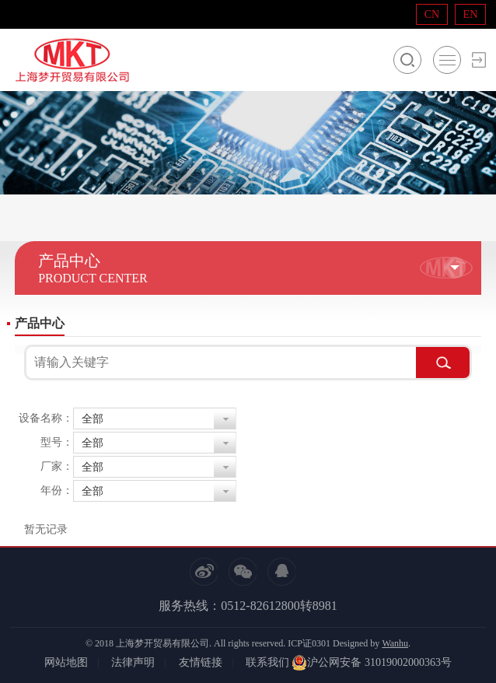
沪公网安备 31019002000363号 (372, 663)
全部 (92, 419)
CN (431, 14)
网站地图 (66, 662)
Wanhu (395, 643)
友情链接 (200, 662)
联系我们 (267, 662)
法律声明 (133, 662)
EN (470, 14)
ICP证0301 (309, 643)
